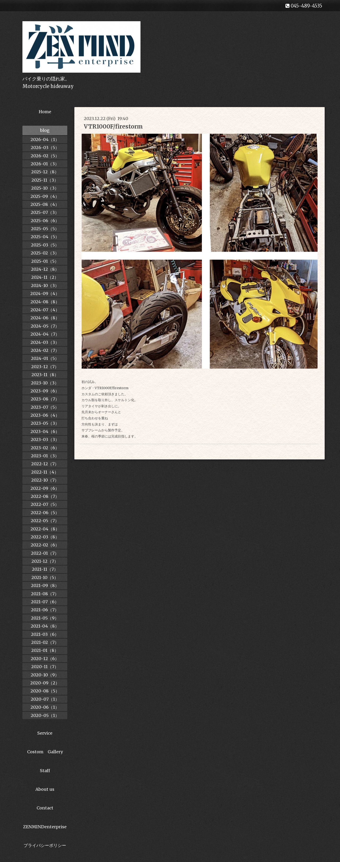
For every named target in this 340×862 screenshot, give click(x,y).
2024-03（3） (44, 342)
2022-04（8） (45, 529)
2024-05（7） (45, 326)
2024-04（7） (45, 334)
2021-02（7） (45, 642)
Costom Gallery (45, 751)
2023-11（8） (45, 374)
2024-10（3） (45, 285)
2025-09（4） (44, 196)
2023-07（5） (45, 407)
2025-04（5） (45, 236)
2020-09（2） (45, 683)
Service (44, 733)
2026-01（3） (45, 164)
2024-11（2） (45, 277)
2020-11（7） (45, 666)
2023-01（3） (45, 455)
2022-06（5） (45, 512)
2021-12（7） (44, 561)
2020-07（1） (45, 699)
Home (45, 111)
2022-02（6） (45, 545)
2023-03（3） (45, 439)
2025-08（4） (44, 204)
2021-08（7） (45, 593)
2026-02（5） (45, 155)
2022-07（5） (45, 504)
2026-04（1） (44, 139)
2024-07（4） (45, 309)
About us (44, 789)
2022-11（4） (45, 472)
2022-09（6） (44, 488)
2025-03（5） (45, 245)
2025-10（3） (45, 188)
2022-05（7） (45, 520)
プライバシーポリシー (45, 845)
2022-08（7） (45, 496)
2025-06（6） (45, 220)
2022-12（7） (45, 463)
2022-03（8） (45, 537)
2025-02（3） (45, 253)
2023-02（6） (45, 447)
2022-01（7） (45, 553)
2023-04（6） (45, 431)
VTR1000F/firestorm (113, 126)
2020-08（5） (45, 691)
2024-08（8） (45, 301)
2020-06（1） (44, 707)
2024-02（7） (45, 350)
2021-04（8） (45, 626)
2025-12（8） (45, 172)
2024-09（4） (45, 293)
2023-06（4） (45, 415)
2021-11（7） (45, 569)
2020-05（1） (45, 715)
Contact (45, 808)
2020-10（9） (45, 675)
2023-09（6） (44, 391)
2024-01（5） (45, 358)
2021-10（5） (44, 577)
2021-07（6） (45, 601)
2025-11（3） (44, 180)
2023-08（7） (45, 399)
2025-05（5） (45, 228)
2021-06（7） (45, 609)
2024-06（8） (45, 318)
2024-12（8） (45, 269)
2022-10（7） (45, 480)
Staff (45, 770)
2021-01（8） (45, 650)
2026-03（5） (45, 147)
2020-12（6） (45, 658)
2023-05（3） (45, 423)
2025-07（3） (45, 212)
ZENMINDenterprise (45, 826)
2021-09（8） (45, 585)
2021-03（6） (45, 634)
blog (45, 130)
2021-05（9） (45, 618)
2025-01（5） (45, 261)
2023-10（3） (45, 383)
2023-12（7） (45, 366)
